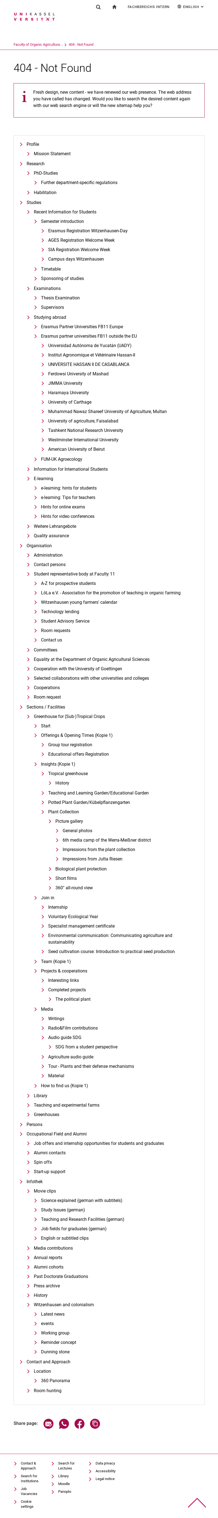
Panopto (64, 1491)
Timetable (51, 269)
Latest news (53, 1314)
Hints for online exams (63, 507)
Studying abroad (50, 317)
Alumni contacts (50, 1152)
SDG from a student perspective (86, 1047)
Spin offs (43, 1162)
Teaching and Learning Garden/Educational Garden (98, 793)
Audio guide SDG (64, 1037)
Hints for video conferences (67, 516)
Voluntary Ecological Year (73, 916)
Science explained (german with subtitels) (81, 1200)
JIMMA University (65, 383)
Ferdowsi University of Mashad (78, 373)
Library (40, 1095)
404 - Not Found (102, 44)
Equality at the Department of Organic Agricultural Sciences (92, 659)
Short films (66, 878)
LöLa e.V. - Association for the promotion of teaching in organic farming (111, 592)
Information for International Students (71, 469)
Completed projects (67, 989)
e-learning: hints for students (69, 488)
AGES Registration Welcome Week (81, 240)
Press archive (47, 1285)
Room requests (55, 630)
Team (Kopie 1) (56, 961)
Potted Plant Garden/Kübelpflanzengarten (89, 802)
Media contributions (53, 1248)
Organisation (39, 545)
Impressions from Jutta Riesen (92, 859)
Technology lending (60, 611)
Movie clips (45, 1191)
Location (42, 1371)
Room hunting (47, 1390)
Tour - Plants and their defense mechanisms (91, 1066)
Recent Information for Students (65, 212)
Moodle (64, 1484)
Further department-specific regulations (79, 182)
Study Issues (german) (63, 1210)
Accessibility (106, 1471)
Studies (34, 202)
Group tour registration (70, 744)
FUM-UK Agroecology (61, 459)
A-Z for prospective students (68, 583)
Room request (47, 697)
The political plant (73, 999)
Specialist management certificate (81, 926)
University (21, 44)
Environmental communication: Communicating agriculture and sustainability (110, 939)
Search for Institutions (30, 1478)
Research (36, 163)
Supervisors (52, 307)
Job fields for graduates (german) (74, 1228)
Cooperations (47, 687)
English (191, 6)
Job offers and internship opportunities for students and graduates (99, 1143)
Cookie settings (27, 1504)
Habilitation (45, 192)
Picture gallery (69, 821)
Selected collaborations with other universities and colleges (91, 678)
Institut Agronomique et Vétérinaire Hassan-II (91, 355)
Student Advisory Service (65, 621)
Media (47, 1009)
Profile (33, 144)
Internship (58, 907)
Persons (34, 1124)
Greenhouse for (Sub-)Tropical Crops (69, 716)
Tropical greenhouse (68, 773)
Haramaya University (68, 392)
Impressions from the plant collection (99, 849)
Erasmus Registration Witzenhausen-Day (88, 230)
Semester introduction (62, 221)
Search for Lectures (66, 1465)
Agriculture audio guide (70, 1056)
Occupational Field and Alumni (57, 1134)
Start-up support (49, 1171)
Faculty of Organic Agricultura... (59, 44)
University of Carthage (69, 402)
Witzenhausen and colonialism (64, 1304)
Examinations (47, 288)
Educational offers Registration (78, 754)
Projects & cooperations (64, 971)
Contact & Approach (28, 1465)
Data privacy (105, 1463)
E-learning (43, 478)
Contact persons (50, 564)
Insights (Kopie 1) (58, 764)
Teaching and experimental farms (66, 1105)
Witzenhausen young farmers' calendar (79, 602)
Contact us (51, 640)
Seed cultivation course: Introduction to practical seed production (111, 951)
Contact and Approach (48, 1361)
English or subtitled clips (65, 1238)
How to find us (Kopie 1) (64, 1085)
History (62, 783)
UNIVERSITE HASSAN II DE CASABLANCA (88, 364)
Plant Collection (63, 811)
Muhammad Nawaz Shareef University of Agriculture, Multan (107, 411)
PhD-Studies (46, 173)
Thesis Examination (60, 297)
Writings (56, 1018)
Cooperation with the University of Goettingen (78, 668)
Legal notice (105, 1479)
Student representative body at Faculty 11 (74, 574)
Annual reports (48, 1257)
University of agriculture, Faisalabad (83, 421)
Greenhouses (46, 1114)
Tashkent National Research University (85, 430)
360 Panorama (55, 1380)
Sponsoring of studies (62, 278)
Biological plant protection (81, 869)
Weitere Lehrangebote (55, 526)
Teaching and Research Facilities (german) (82, 1219)
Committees (45, 650)
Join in (47, 897)
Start (45, 726)
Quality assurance (51, 535)
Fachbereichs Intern (149, 7)
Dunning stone (55, 1351)
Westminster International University (83, 439)
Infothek (35, 1181)
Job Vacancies (29, 1491)
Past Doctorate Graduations (61, 1276)
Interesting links (63, 980)
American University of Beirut (76, 449)
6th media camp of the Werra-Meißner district (107, 840)
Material (56, 1075)
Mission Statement (52, 153)
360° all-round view (74, 887)
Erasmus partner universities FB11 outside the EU (89, 336)
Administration (48, 555)
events (47, 1323)
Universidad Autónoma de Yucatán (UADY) (90, 345)
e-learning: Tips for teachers (68, 497)
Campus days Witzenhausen (76, 259)
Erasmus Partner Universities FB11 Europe (82, 326)
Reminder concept (58, 1342)
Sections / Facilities (46, 707)
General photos (77, 830)
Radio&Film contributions (73, 1028)
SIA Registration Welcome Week (79, 249)
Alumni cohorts (48, 1267)
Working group (55, 1333)
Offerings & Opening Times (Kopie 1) (77, 735)
